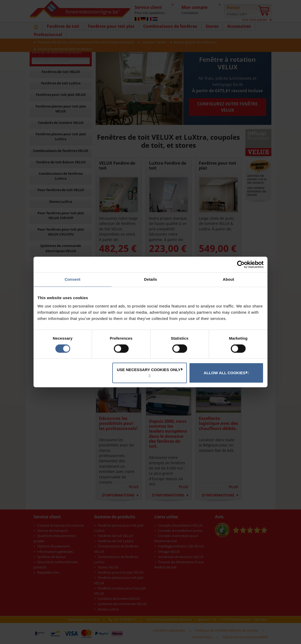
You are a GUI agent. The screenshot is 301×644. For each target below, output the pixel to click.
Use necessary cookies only (149, 369)
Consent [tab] (73, 279)
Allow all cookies (225, 372)
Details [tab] (150, 279)
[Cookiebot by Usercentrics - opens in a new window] (241, 264)
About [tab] (228, 279)
